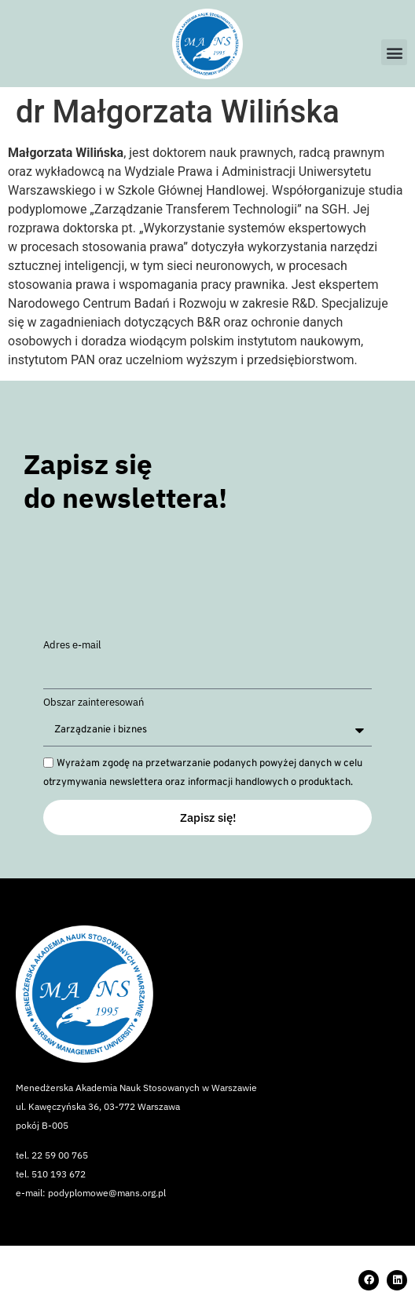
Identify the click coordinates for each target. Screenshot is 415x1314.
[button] (394, 52)
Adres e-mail (72, 646)
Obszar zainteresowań (93, 703)
